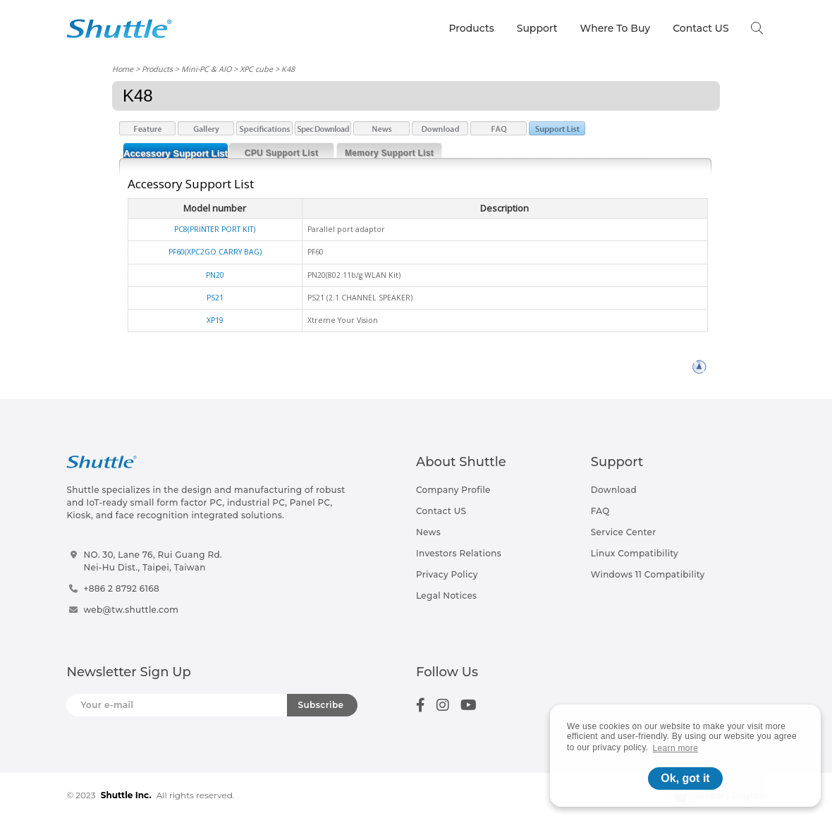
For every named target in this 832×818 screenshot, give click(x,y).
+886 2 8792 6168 (121, 588)
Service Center (623, 532)
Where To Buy (615, 28)
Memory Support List (389, 153)
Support (537, 28)
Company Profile (453, 489)
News (428, 532)
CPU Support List (281, 153)
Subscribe (321, 705)
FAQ (600, 511)
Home (122, 68)
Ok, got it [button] (685, 778)
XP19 (215, 320)
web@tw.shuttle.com (130, 609)
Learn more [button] (676, 748)
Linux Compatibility (634, 553)
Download (614, 489)
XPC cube (256, 68)
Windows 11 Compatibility (648, 574)
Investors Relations (458, 553)
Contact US (700, 28)
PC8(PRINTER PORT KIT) (214, 229)
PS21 (215, 298)
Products (471, 28)
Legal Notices (446, 595)
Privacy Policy (447, 574)
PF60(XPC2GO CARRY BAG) (215, 252)
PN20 (215, 275)
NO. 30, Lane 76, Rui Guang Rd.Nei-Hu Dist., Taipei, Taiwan (152, 561)
